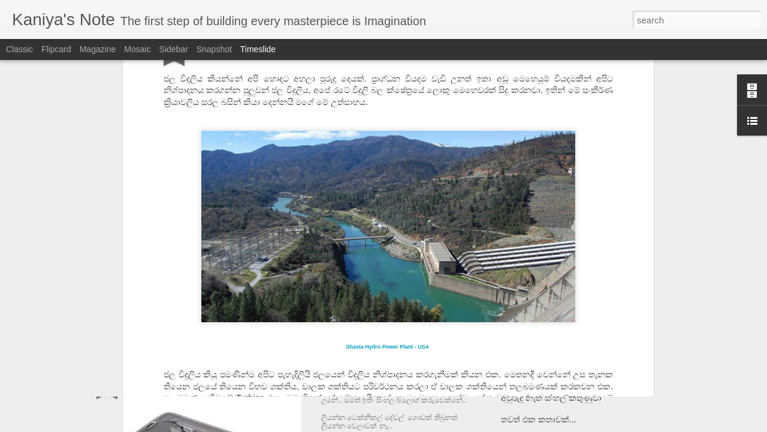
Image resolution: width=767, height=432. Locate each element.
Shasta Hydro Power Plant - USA (387, 214)
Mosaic (137, 49)
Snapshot (214, 49)
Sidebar (173, 49)
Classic (19, 49)
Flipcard (56, 49)
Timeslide (258, 49)
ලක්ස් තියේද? (526, 376)
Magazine (98, 49)
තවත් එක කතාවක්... (538, 419)
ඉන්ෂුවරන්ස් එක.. (362, 379)
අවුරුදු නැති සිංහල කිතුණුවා (551, 398)
